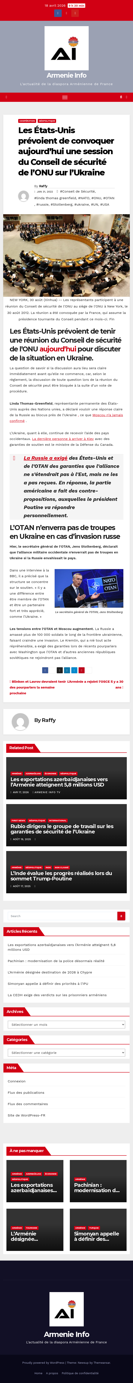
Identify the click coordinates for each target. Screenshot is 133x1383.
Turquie (94, 1228)
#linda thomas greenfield (55, 198)
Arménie (17, 774)
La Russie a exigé (45, 458)
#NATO (83, 198)
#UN (94, 204)
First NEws (18, 820)
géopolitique (47, 121)
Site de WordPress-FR (26, 1115)
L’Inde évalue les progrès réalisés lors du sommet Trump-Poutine (61, 876)
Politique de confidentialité (80, 1373)
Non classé (62, 867)
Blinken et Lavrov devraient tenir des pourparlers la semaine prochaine (38, 687)
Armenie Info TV (46, 792)
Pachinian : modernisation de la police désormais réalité (56, 961)
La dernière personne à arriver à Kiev (63, 439)
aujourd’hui (58, 349)
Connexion (16, 1081)
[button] (121, 97)
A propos (52, 1373)
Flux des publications (26, 1093)
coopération (27, 121)
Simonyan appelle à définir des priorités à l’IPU (48, 984)
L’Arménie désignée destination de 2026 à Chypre (50, 972)
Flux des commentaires (28, 1104)
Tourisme (31, 1228)
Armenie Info (67, 75)
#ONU (96, 198)
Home (38, 1373)
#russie (42, 204)
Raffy (43, 186)
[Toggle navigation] (65, 97)
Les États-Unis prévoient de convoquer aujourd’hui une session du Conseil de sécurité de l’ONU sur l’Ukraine (66, 151)
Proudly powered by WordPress (43, 1363)
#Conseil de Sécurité (77, 191)
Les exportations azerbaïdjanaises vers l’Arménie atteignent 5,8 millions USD (59, 782)
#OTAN (108, 198)
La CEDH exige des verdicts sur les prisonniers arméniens (57, 995)
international (57, 820)
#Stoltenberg (61, 204)
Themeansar (102, 1363)
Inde (48, 867)
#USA (104, 204)
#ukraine (81, 204)
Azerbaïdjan (33, 774)
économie (50, 774)
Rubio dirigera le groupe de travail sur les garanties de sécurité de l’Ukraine (61, 829)
